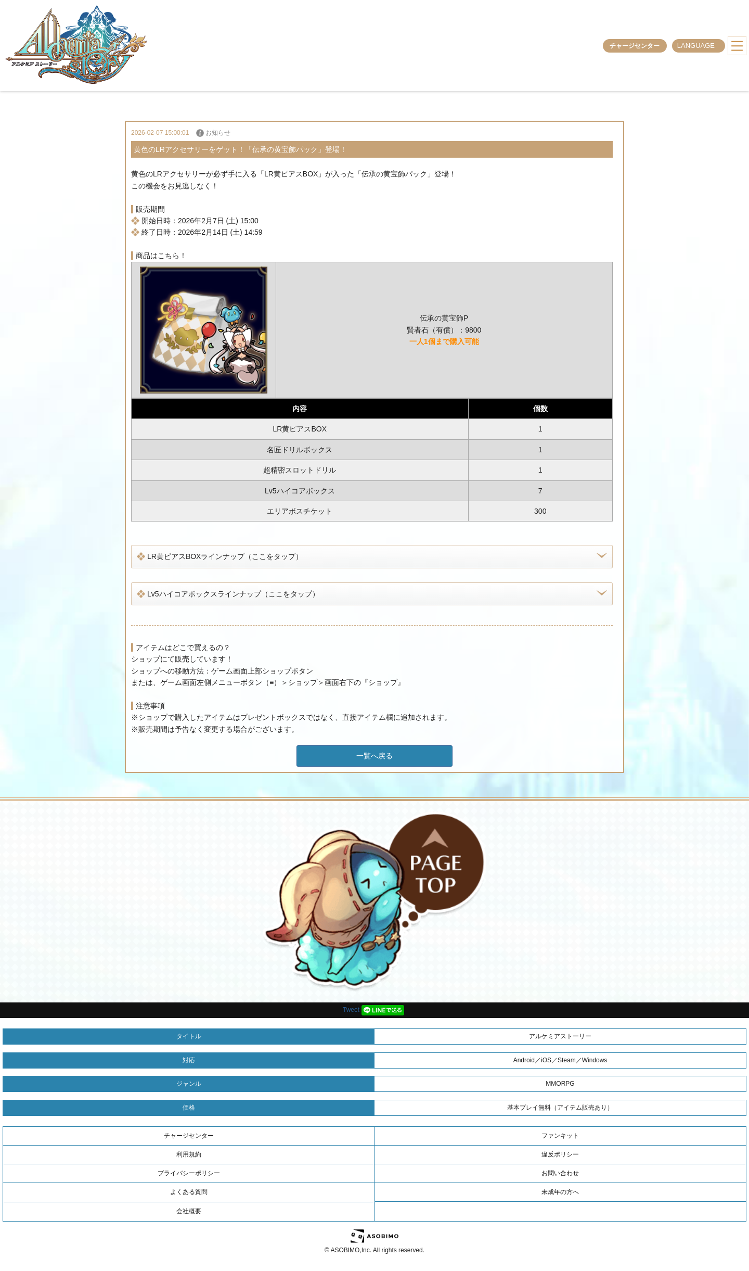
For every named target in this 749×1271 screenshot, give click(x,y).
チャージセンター (635, 45)
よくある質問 (189, 1192)
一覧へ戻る (374, 756)
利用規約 (188, 1154)
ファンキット (560, 1135)
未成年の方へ (560, 1192)
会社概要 (188, 1211)
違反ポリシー (560, 1154)
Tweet (351, 1009)
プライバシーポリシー (189, 1173)
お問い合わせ (560, 1173)
